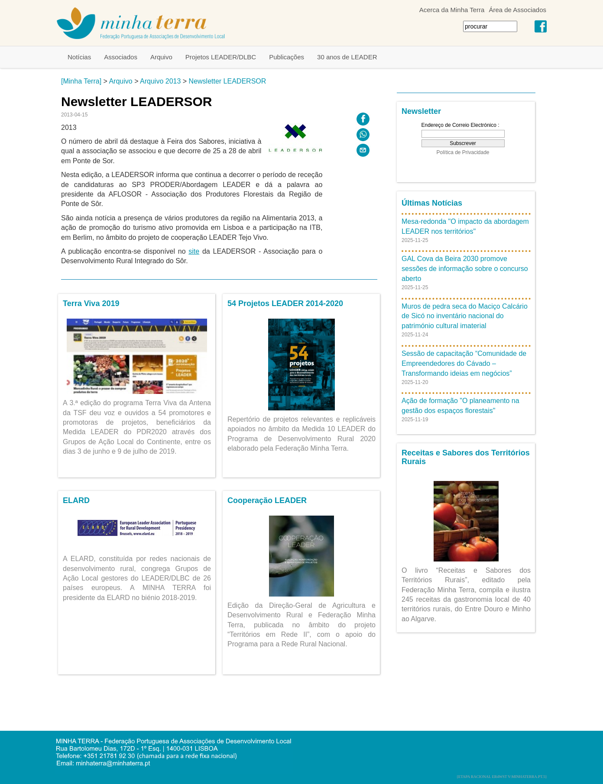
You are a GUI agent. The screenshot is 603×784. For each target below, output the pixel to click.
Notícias (79, 57)
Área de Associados (517, 9)
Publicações (286, 57)
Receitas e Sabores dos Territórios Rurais (466, 457)
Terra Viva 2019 (91, 303)
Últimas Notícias (432, 203)
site (193, 251)
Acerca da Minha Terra (452, 9)
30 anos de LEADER (347, 57)
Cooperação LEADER (267, 500)
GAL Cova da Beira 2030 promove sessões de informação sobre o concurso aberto (465, 268)
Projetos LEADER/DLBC (220, 57)
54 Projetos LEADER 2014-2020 (285, 303)
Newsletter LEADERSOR (227, 81)
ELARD (76, 500)
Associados (120, 57)
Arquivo (161, 57)
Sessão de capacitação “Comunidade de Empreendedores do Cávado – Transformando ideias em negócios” (464, 363)
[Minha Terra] (81, 81)
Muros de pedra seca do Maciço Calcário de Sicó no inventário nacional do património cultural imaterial (465, 316)
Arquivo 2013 (160, 81)
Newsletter (421, 111)
